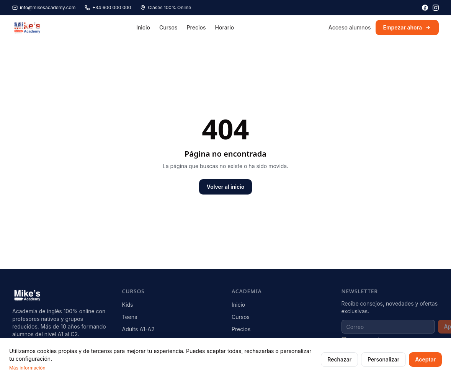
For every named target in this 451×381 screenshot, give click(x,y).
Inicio (143, 27)
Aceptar (425, 359)
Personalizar (383, 359)
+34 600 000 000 (108, 7)
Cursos (168, 27)
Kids (127, 304)
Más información (27, 368)
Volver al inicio (225, 186)
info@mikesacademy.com (43, 7)
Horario (224, 27)
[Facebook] (425, 8)
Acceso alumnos (349, 27)
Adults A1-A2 (138, 329)
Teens (129, 317)
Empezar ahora (407, 27)
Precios (196, 27)
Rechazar (339, 359)
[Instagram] (436, 8)
